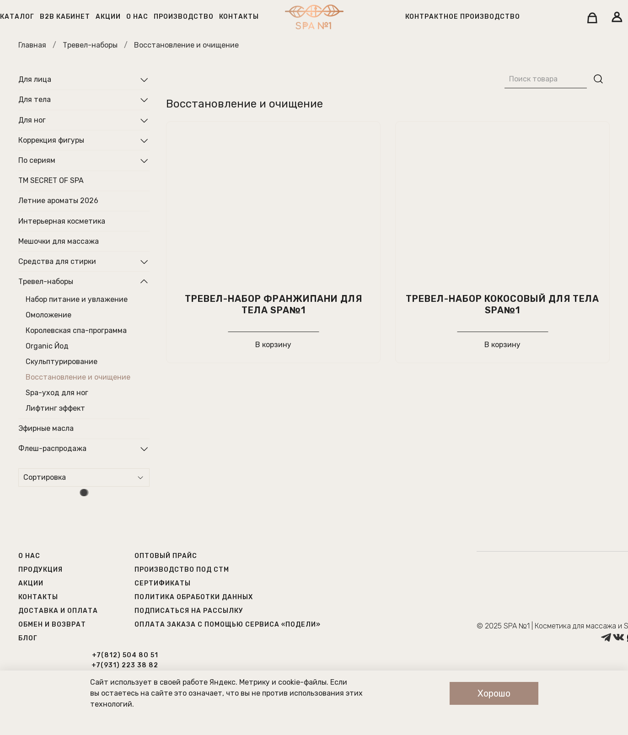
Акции (108, 17)
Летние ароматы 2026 (58, 200)
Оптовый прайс (165, 556)
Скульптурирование (61, 361)
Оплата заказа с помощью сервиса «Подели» (227, 624)
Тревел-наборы (90, 45)
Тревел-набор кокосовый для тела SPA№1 (502, 304)
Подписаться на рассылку (188, 611)
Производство (184, 17)
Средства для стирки (57, 261)
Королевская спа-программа (76, 330)
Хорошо (494, 693)
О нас (137, 17)
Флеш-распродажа (52, 448)
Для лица (34, 79)
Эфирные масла (46, 428)
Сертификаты (162, 583)
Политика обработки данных (193, 597)
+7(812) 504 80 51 (125, 655)
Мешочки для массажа (58, 241)
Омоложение (48, 315)
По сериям (36, 160)
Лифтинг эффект (55, 408)
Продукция (40, 570)
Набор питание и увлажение (77, 299)
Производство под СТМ (181, 570)
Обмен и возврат (52, 624)
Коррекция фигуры (51, 140)
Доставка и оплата (58, 611)
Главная (32, 45)
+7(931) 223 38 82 (124, 665)
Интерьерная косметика (61, 221)
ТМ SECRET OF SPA (51, 180)
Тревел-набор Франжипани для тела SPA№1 (273, 304)
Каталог (17, 17)
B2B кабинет (65, 17)
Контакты (239, 17)
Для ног (32, 120)
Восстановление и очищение (78, 377)
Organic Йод (47, 346)
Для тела (34, 99)
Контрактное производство (462, 17)
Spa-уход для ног (57, 392)
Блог (28, 638)
